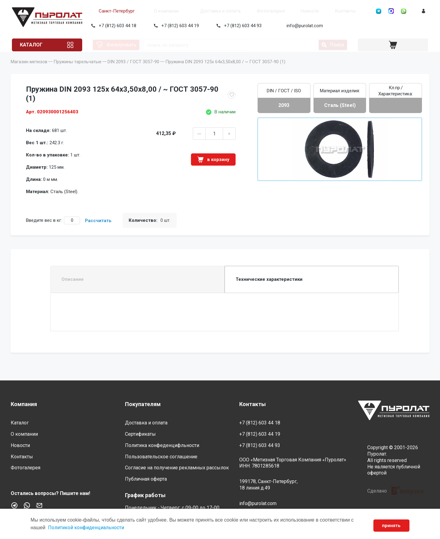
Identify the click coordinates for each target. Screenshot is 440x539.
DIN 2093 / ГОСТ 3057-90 (133, 70)
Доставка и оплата (203, 11)
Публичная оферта (146, 479)
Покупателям (143, 404)
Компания (24, 404)
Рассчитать (98, 229)
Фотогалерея (249, 11)
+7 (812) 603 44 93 (241, 25)
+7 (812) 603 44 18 (116, 25)
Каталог (34, 45)
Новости (283, 11)
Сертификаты (140, 434)
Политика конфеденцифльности (162, 445)
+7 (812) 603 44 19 (179, 25)
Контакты (313, 11)
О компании (153, 11)
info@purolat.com (303, 25)
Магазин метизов (29, 70)
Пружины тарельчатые (77, 70)
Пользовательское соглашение (161, 457)
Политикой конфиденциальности (86, 527)
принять (390, 525)
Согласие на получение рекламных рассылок (177, 468)
